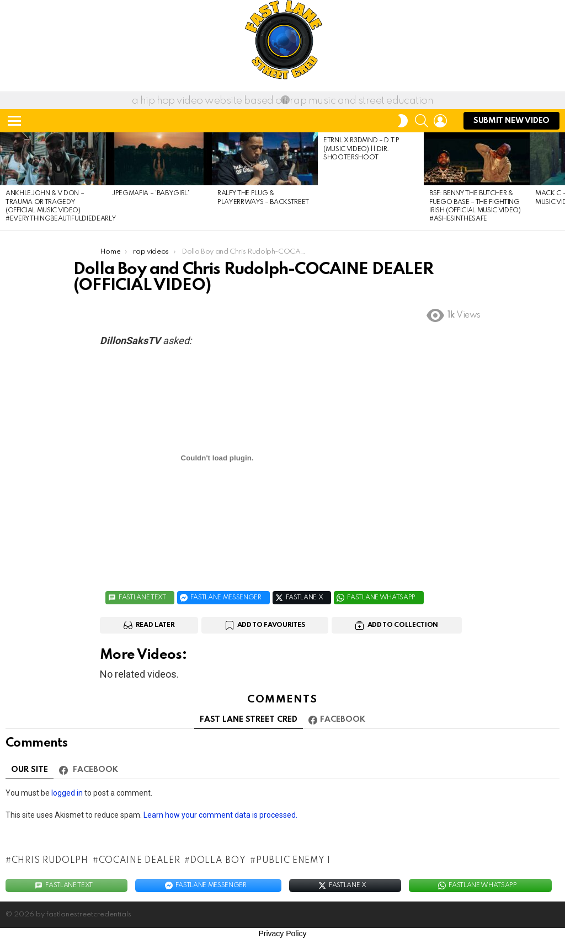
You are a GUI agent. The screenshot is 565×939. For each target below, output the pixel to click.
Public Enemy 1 (293, 860)
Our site (29, 770)
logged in (67, 792)
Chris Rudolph (50, 860)
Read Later (155, 625)
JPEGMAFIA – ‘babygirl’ (150, 193)
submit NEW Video (511, 123)
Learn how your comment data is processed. (220, 815)
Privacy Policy (282, 933)
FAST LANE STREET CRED (248, 719)
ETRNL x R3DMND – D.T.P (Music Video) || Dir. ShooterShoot (361, 149)
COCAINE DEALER (139, 860)
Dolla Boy (218, 860)
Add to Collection (402, 625)
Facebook (342, 719)
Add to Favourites (271, 625)
